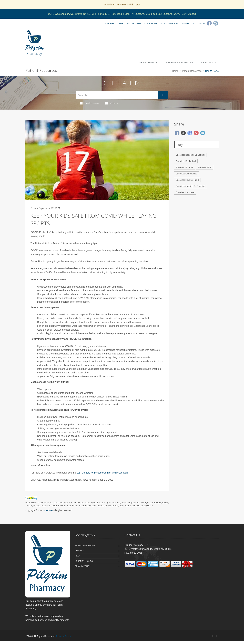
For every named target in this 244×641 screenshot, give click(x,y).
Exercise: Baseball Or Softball (190, 155)
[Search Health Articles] (117, 95)
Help (121, 23)
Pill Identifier (134, 23)
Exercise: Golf (204, 167)
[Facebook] (209, 23)
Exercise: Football (184, 167)
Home (175, 71)
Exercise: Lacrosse (185, 192)
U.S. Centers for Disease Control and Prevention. (102, 472)
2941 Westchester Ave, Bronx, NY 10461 (71, 13)
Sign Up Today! (188, 23)
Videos (111, 103)
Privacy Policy (82, 566)
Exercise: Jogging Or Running (190, 186)
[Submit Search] (163, 95)
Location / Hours (169, 23)
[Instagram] (215, 23)
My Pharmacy (147, 62)
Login (202, 23)
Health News (89, 103)
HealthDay (48, 510)
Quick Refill (151, 23)
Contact (207, 62)
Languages (109, 23)
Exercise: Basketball (186, 161)
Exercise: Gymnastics (186, 173)
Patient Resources (179, 62)
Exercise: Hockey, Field (187, 180)
